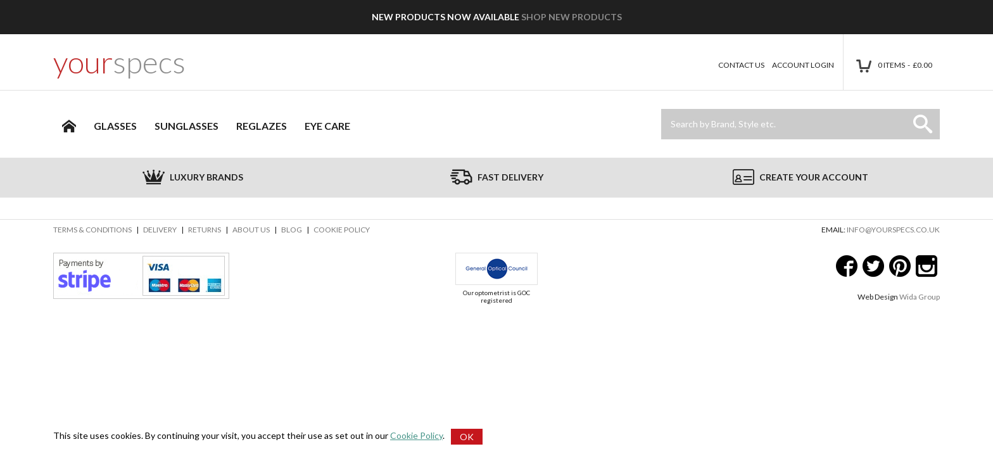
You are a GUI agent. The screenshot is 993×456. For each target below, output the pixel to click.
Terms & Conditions (92, 229)
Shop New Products (571, 16)
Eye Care (327, 126)
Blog (291, 229)
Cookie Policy (341, 229)
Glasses (115, 126)
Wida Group (919, 296)
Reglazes (261, 126)
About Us (251, 229)
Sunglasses (186, 126)
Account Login (803, 65)
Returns (204, 229)
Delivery (160, 229)
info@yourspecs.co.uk (893, 229)
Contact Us (741, 65)
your (119, 62)
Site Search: (661, 109)
